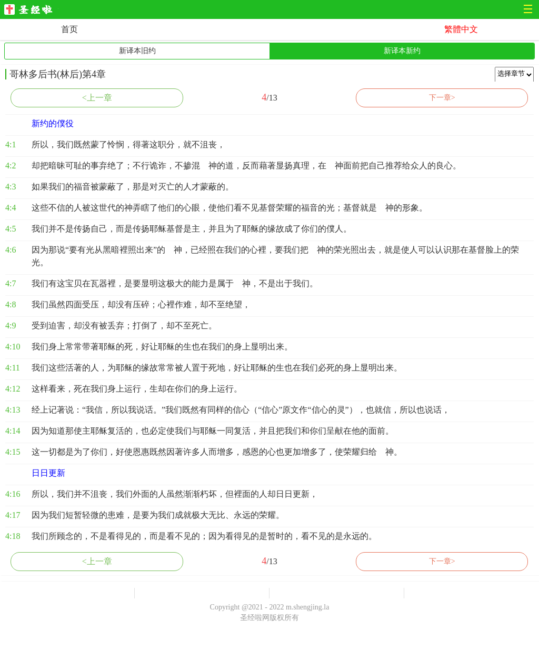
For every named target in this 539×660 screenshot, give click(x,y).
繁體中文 (461, 29)
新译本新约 (402, 51)
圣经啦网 (31, 10)
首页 (69, 29)
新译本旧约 (137, 51)
